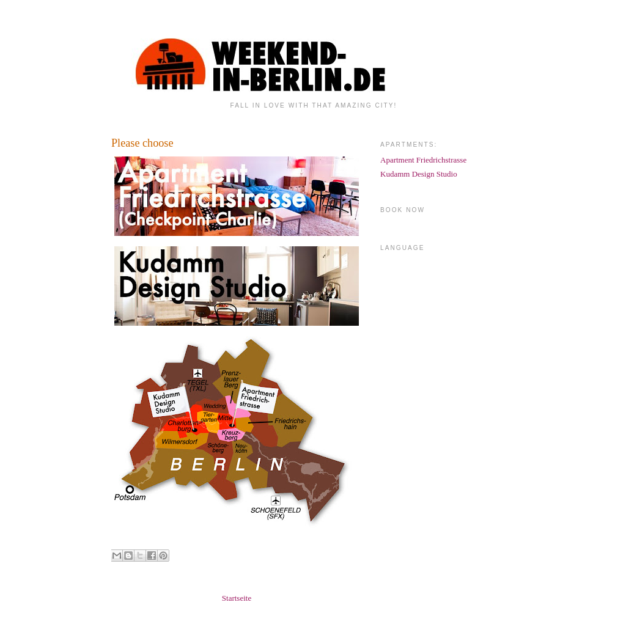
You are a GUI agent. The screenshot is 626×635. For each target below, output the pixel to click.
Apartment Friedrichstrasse (423, 159)
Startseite (236, 598)
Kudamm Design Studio (418, 173)
